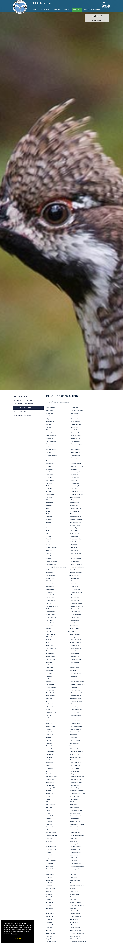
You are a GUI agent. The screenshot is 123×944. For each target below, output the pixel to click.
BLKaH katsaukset (20, 411)
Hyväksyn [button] (18, 938)
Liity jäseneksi (97, 16)
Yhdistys (35, 10)
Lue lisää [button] (14, 934)
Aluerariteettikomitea (22, 415)
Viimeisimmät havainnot (23, 400)
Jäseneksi (86, 10)
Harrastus (57, 10)
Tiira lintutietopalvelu (22, 396)
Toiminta (67, 10)
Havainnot (76, 10)
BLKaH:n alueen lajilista (23, 407)
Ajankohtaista (46, 10)
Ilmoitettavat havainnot (23, 404)
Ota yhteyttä (96, 20)
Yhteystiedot (95, 10)
